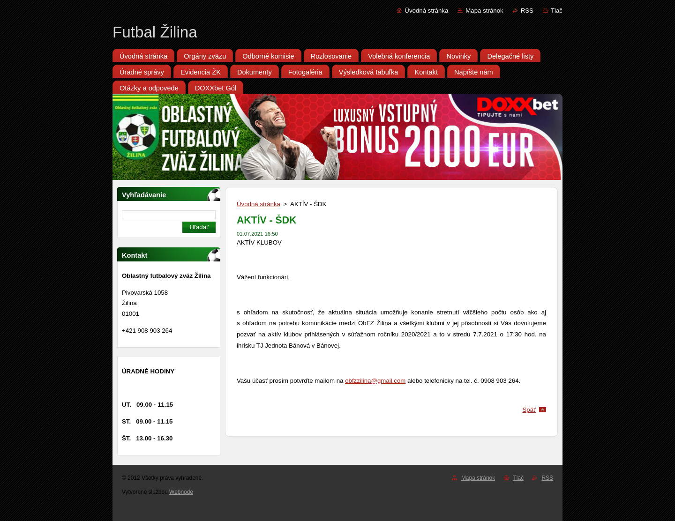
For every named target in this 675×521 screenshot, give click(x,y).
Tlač (556, 10)
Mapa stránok (484, 10)
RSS (527, 10)
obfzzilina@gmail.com (375, 380)
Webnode (181, 492)
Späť (529, 409)
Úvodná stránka (426, 10)
